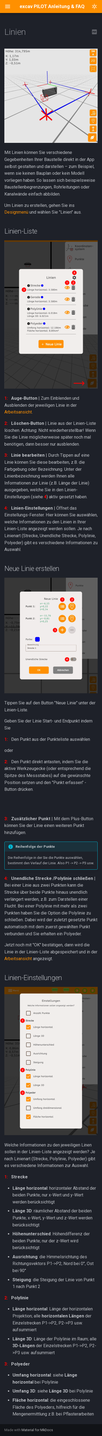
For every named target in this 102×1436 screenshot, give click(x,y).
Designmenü (16, 212)
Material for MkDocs (37, 1430)
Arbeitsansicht (18, 412)
